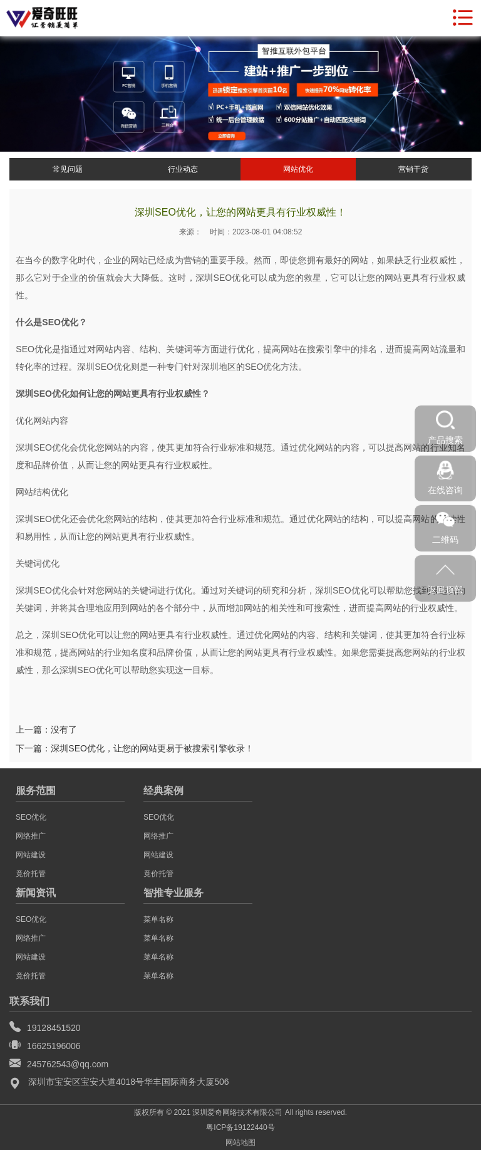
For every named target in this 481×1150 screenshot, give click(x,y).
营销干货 (413, 169)
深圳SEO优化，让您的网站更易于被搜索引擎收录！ (152, 748)
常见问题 (68, 169)
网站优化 (298, 169)
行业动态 (183, 169)
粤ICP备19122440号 (240, 1127)
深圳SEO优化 (222, 278)
